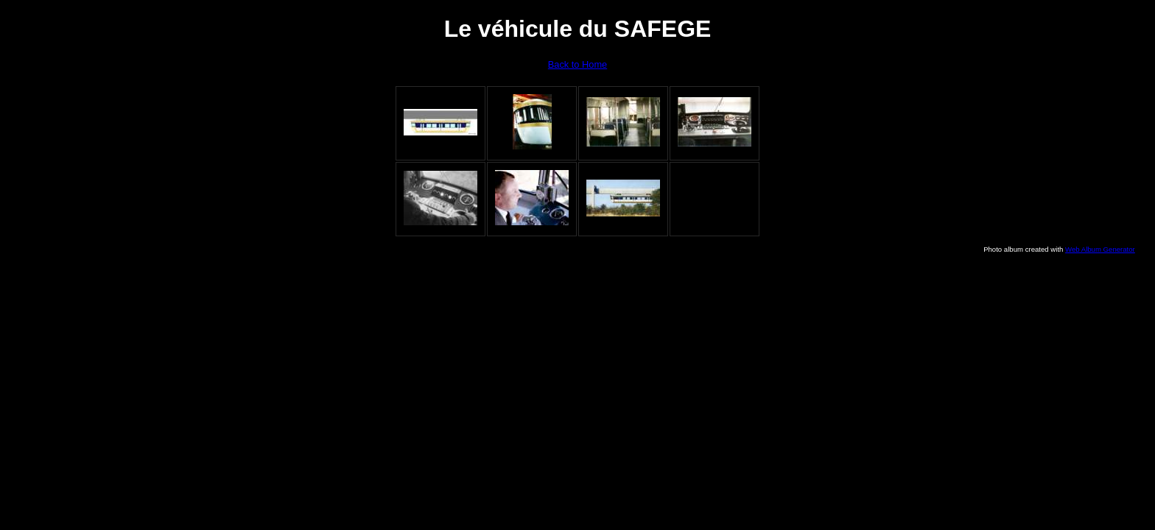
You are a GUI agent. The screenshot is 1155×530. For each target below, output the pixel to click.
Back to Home (577, 64)
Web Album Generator (1100, 249)
